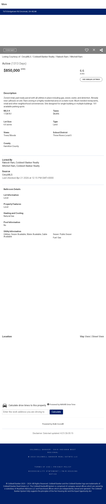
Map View (85, 336)
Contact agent (9, 50)
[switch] (86, 50)
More (4, 4)
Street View (98, 336)
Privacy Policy (62, 467)
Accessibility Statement (43, 471)
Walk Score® (58, 424)
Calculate (56, 411)
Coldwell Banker (40, 449)
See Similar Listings (91, 79)
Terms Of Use (43, 467)
